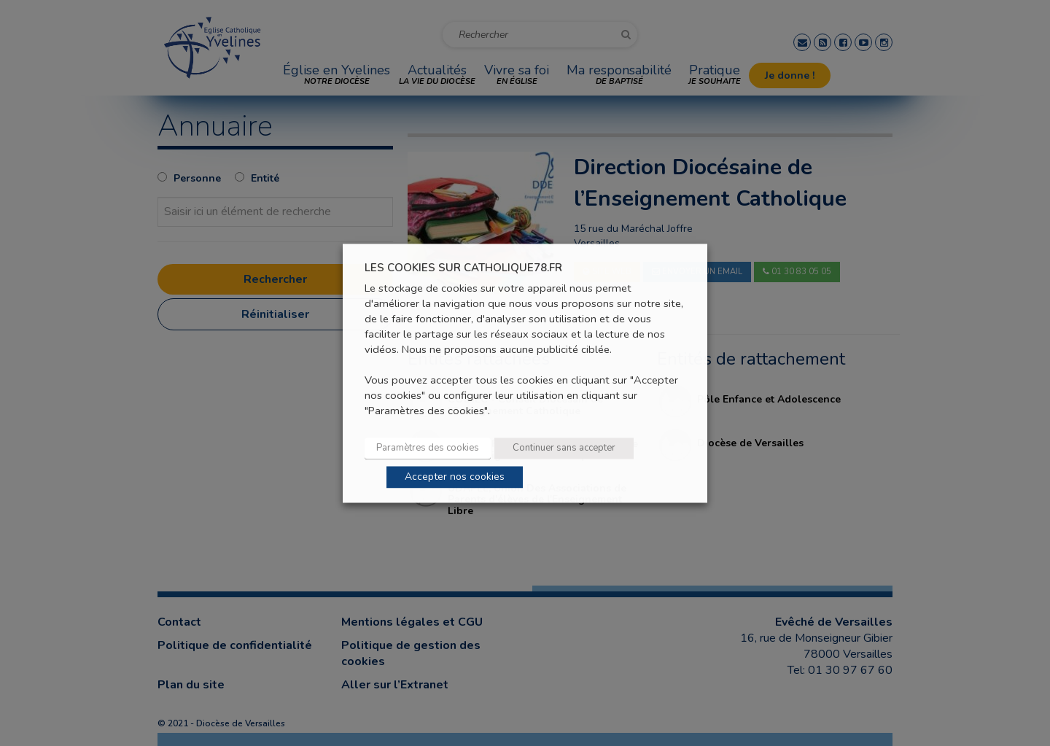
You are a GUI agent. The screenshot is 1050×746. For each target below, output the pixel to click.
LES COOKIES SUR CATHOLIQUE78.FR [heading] (463, 268)
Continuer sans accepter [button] (564, 447)
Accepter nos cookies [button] (455, 476)
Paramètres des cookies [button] (427, 447)
